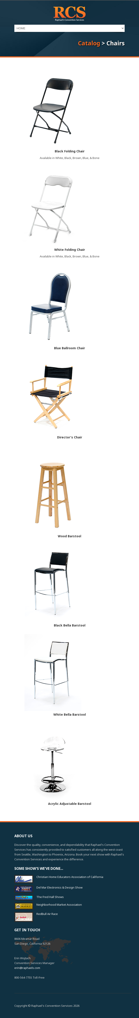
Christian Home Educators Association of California (69, 877)
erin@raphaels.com (27, 968)
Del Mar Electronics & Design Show (59, 887)
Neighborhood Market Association (59, 905)
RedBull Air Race (47, 914)
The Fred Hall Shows (50, 897)
